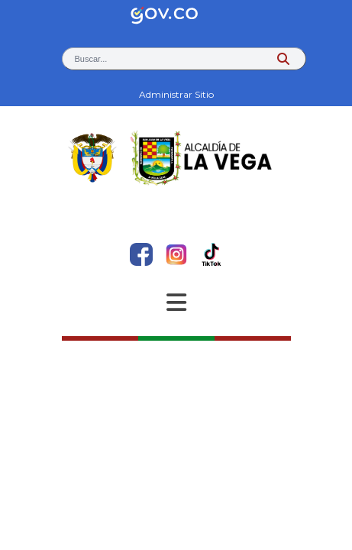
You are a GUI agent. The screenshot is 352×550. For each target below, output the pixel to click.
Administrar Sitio (176, 94)
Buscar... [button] (91, 58)
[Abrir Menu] (176, 302)
